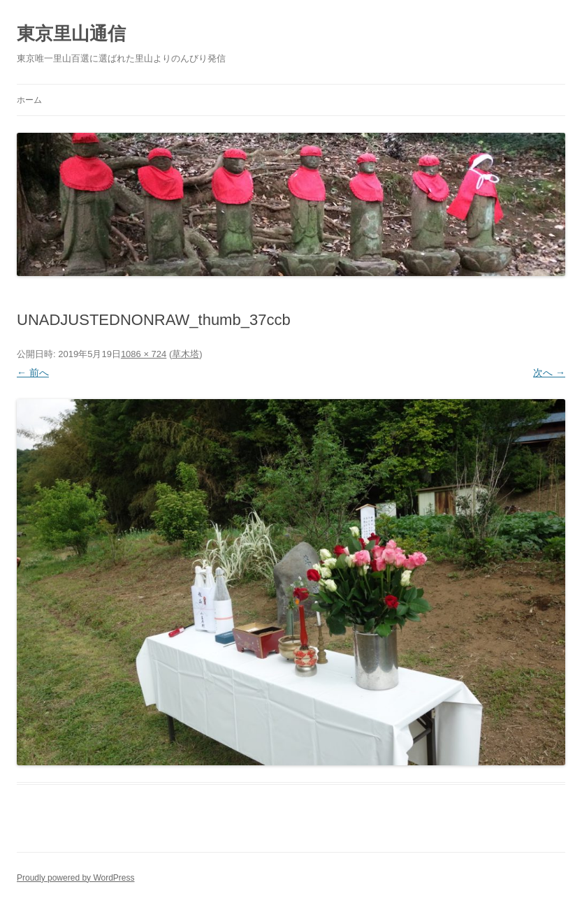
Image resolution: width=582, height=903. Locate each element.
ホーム (29, 100)
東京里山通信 (71, 33)
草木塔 (185, 354)
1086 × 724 (143, 354)
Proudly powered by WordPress (76, 878)
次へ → (549, 372)
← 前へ (33, 372)
